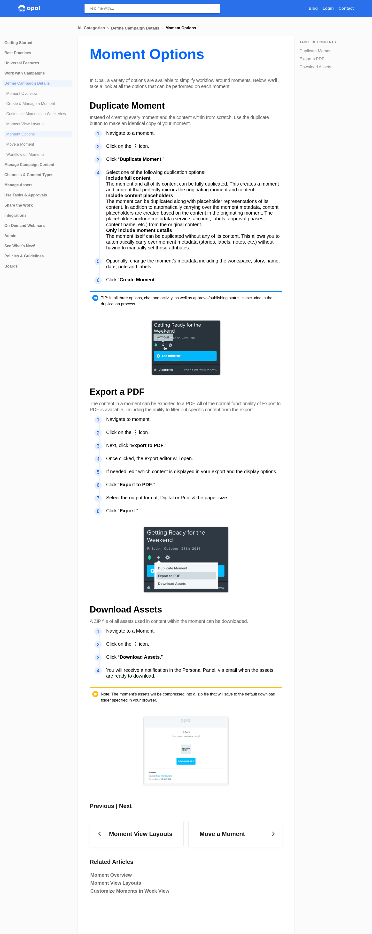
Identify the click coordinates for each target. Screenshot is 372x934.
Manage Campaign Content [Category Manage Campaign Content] (29, 165)
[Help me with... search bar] (152, 8)
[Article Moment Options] (37, 134)
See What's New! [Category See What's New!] (19, 246)
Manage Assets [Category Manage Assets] (18, 185)
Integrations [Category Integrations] (15, 215)
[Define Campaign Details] (136, 28)
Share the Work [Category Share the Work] (18, 205)
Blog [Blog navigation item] (314, 8)
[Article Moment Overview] (37, 93)
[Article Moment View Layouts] (37, 124)
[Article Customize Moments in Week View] (37, 114)
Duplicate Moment (316, 51)
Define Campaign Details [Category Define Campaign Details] (27, 83)
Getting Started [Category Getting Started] (18, 43)
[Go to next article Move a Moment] (235, 834)
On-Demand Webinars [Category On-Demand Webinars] (24, 226)
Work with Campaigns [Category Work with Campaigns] (24, 73)
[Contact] (346, 8)
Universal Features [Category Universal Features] (21, 63)
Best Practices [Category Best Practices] (17, 53)
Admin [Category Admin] (10, 236)
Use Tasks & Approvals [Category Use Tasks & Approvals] (25, 195)
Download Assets (315, 67)
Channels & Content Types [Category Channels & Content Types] (28, 175)
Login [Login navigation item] (329, 8)
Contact (346, 8)
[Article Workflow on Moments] (37, 154)
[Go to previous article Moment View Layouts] (137, 834)
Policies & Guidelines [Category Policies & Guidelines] (24, 256)
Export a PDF (312, 59)
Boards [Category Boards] (11, 266)
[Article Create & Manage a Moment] (37, 104)
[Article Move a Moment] (37, 144)
